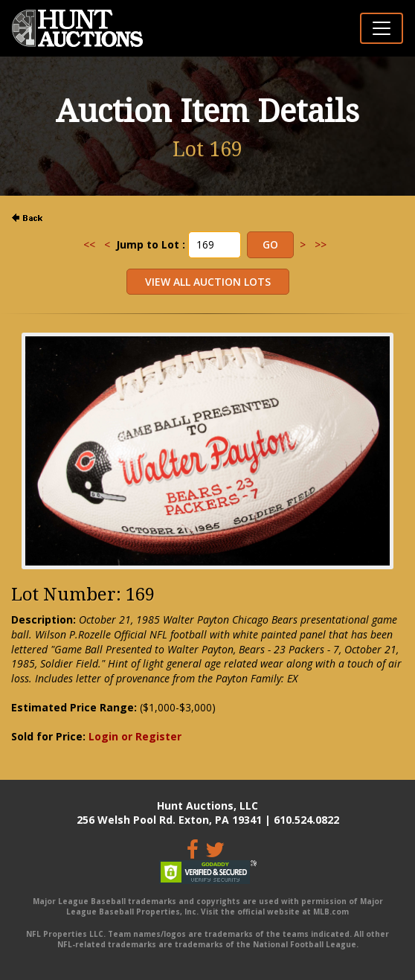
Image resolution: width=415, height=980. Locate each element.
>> (320, 244)
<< (89, 244)
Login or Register (135, 736)
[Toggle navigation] (381, 28)
